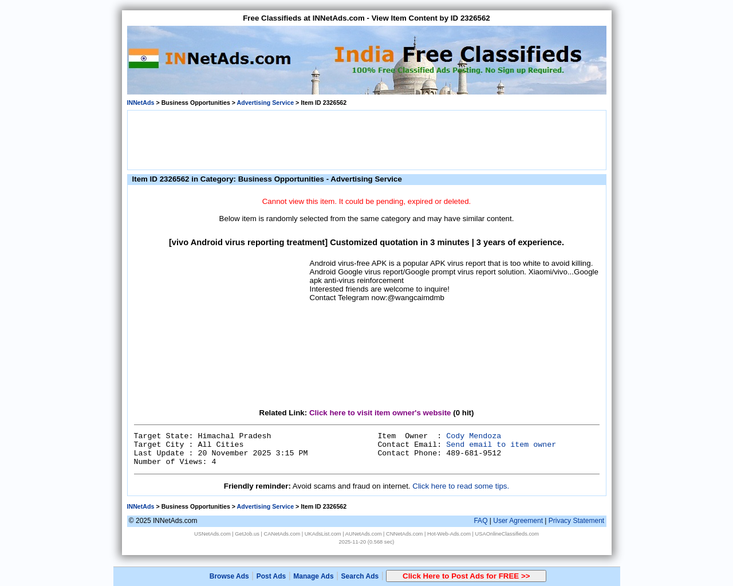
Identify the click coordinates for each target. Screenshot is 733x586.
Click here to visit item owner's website (380, 412)
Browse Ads (229, 576)
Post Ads (271, 576)
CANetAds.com (281, 534)
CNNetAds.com (404, 534)
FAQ (480, 521)
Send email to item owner (501, 445)
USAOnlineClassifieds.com (507, 534)
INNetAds (141, 102)
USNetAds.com (212, 534)
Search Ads (360, 576)
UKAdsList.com (323, 534)
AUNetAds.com (363, 534)
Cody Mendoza (473, 436)
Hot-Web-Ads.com (449, 534)
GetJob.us (247, 534)
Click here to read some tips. (460, 486)
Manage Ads (313, 576)
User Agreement (518, 521)
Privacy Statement (576, 521)
